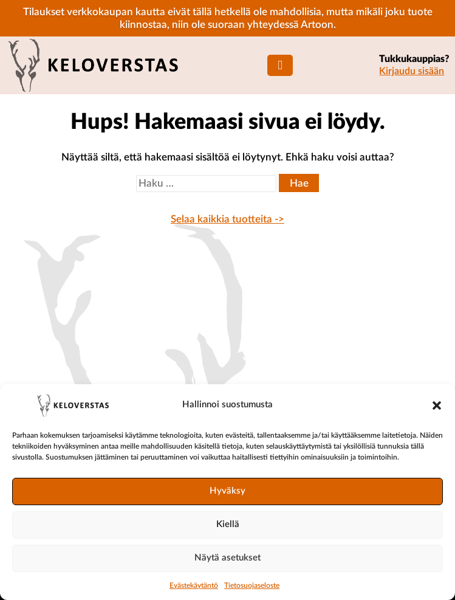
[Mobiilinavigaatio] (280, 65)
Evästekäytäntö (193, 585)
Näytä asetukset (227, 557)
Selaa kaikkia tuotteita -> (227, 219)
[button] (437, 405)
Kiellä (227, 524)
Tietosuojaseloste (251, 585)
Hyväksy (227, 490)
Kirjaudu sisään (411, 71)
